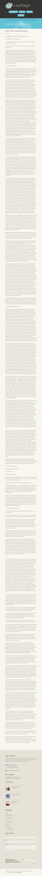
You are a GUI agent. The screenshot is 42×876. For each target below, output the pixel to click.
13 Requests (14, 788)
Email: (6, 839)
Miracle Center (8, 826)
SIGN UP (21, 15)
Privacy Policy (9, 872)
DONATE (29, 11)
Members (7, 824)
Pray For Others (15, 787)
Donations (7, 820)
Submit (8, 851)
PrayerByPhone (13, 11)
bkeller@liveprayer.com (14, 770)
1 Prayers (13, 795)
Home (6, 813)
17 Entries (13, 803)
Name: (6, 835)
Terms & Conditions (18, 872)
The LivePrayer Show (9, 829)
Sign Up (34, 862)
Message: (7, 844)
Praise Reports (15, 801)
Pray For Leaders (16, 794)
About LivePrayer (8, 815)
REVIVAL (22, 11)
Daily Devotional (8, 817)
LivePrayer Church (9, 822)
